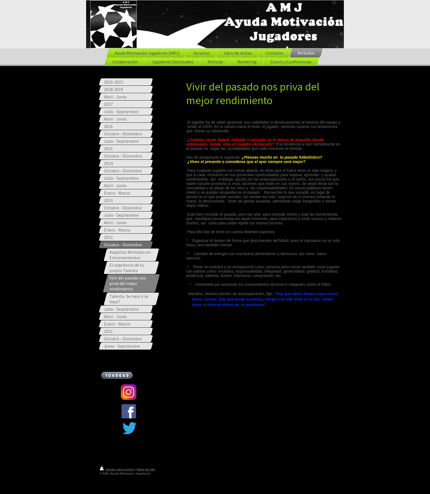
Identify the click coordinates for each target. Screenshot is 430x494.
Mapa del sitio (146, 469)
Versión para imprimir (117, 469)
